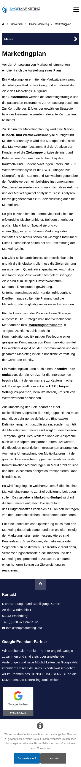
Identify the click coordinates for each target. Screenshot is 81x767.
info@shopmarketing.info (24, 628)
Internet (41, 214)
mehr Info (53, 758)
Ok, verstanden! (27, 758)
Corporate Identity (20, 360)
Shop (15, 231)
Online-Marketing (39, 24)
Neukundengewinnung (36, 287)
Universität (17, 24)
